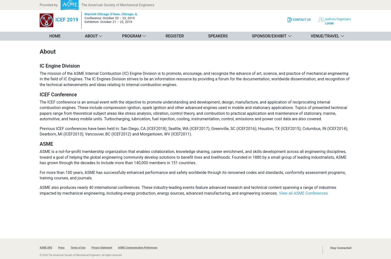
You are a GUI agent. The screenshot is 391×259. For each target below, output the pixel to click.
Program (131, 36)
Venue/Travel (325, 36)
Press (61, 247)
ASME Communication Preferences (137, 247)
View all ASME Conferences (303, 193)
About (91, 36)
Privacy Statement (102, 247)
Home (55, 36)
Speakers (217, 36)
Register (175, 36)
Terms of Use (78, 247)
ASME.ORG (46, 247)
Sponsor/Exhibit (269, 36)
